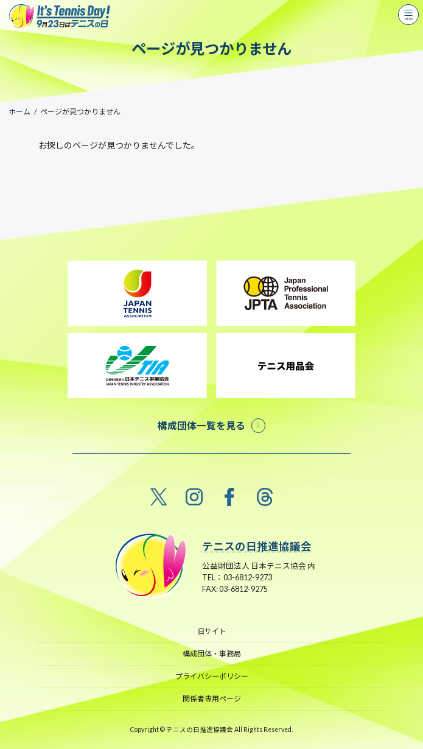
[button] (211, 425)
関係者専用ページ (212, 698)
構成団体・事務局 (212, 653)
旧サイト (211, 631)
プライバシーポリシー (211, 676)
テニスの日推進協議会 (257, 546)
